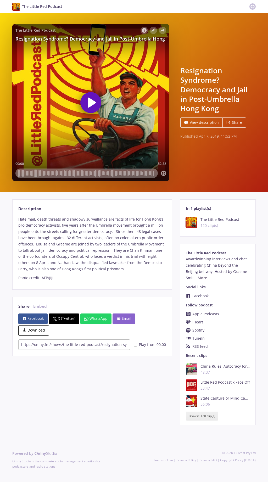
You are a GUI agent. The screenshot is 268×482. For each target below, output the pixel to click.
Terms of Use (163, 460)
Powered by (34, 453)
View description (201, 122)
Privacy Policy (186, 460)
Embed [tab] (40, 306)
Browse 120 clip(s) (202, 416)
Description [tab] (29, 208)
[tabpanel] (92, 248)
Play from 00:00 (150, 344)
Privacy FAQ (208, 460)
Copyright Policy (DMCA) (238, 460)
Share (234, 122)
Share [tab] (24, 306)
